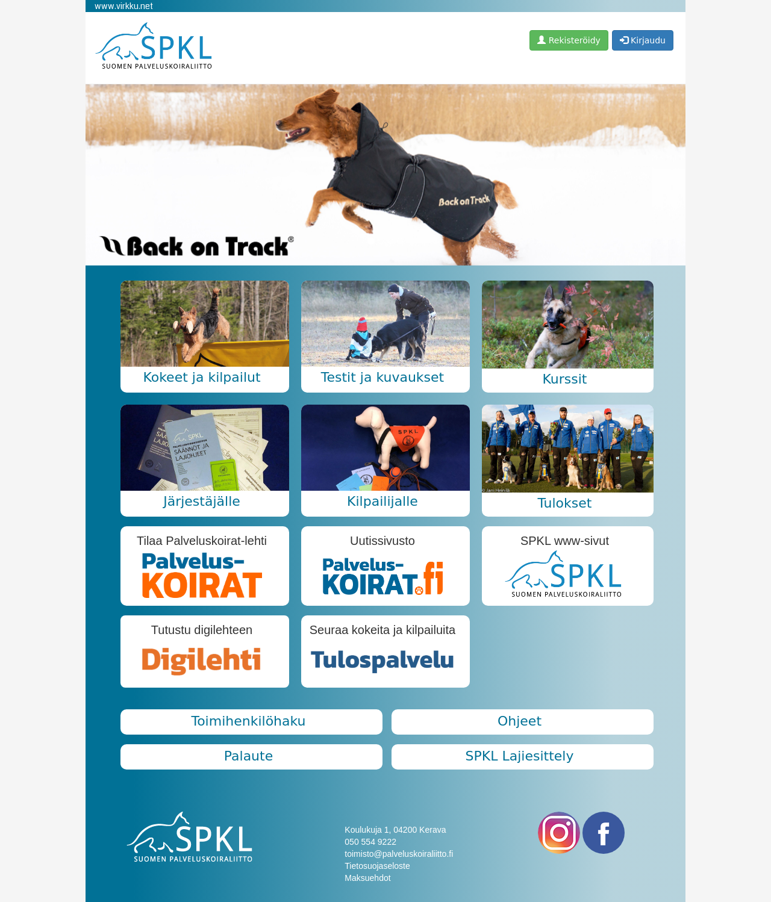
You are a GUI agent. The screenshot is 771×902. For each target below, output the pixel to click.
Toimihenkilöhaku (248, 721)
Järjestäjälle (201, 501)
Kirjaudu (643, 40)
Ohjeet (520, 721)
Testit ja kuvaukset (382, 377)
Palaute (248, 756)
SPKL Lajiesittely (520, 756)
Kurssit (564, 379)
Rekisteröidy (569, 40)
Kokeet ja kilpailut (201, 377)
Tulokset (564, 503)
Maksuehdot (367, 878)
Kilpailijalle (382, 501)
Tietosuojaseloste (377, 866)
